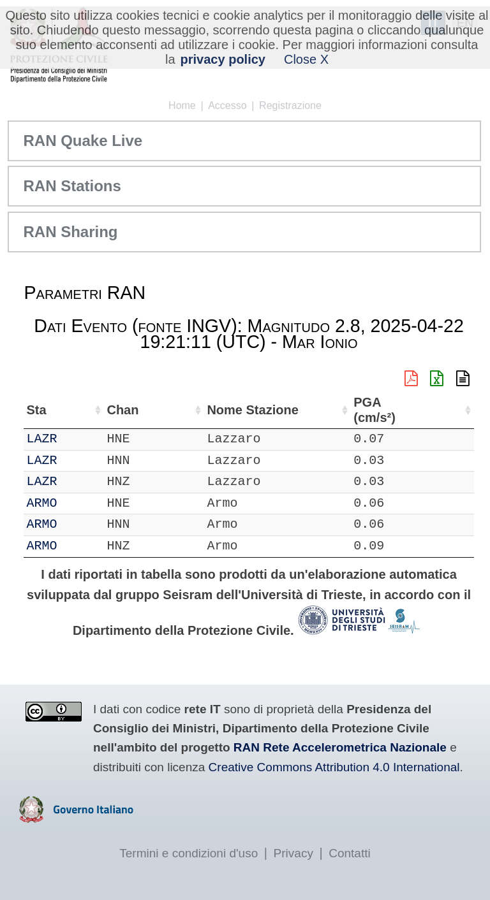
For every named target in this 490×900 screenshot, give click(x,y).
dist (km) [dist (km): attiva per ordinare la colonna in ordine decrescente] (393, 410)
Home (182, 105)
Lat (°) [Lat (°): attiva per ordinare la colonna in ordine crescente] (196, 410)
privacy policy (223, 59)
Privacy (293, 853)
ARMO (76, 503)
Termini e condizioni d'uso (188, 853)
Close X (306, 59)
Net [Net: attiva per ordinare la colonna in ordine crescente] (36, 410)
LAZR (76, 438)
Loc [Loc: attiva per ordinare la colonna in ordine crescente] (153, 410)
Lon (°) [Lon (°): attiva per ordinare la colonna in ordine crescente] (257, 410)
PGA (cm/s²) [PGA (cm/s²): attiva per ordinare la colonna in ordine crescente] (442, 410)
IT (33, 438)
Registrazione (290, 105)
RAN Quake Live (82, 140)
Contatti (349, 853)
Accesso (227, 105)
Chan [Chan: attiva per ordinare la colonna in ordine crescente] (112, 410)
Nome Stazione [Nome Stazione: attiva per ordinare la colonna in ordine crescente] (321, 410)
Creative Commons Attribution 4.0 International (334, 767)
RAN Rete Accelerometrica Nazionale (340, 747)
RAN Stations (72, 185)
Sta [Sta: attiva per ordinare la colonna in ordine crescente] (70, 410)
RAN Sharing (70, 231)
